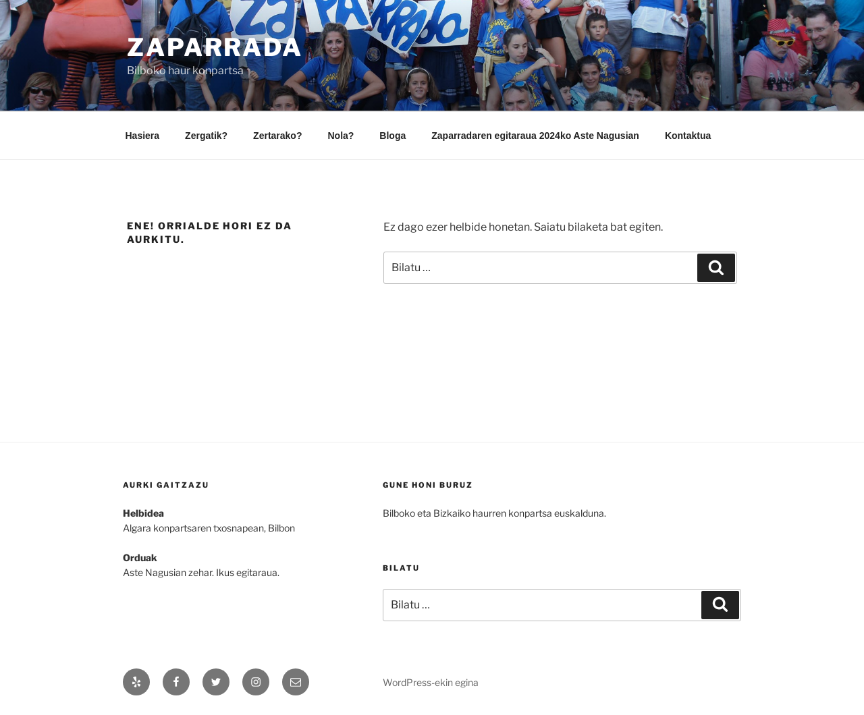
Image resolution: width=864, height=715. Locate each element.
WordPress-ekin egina (431, 682)
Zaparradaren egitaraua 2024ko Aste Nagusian (535, 135)
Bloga (392, 135)
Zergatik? (206, 135)
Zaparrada (215, 47)
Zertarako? (277, 135)
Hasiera (143, 135)
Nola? (340, 135)
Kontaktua (688, 135)
